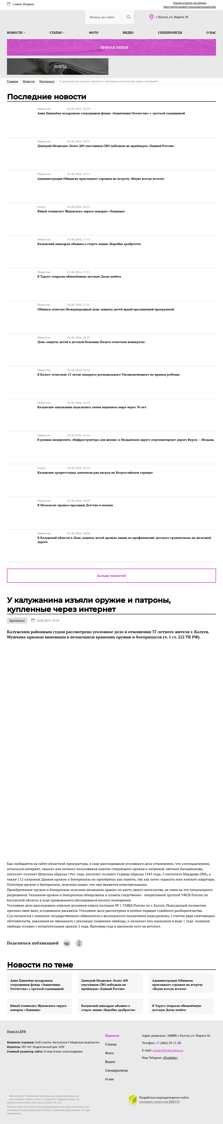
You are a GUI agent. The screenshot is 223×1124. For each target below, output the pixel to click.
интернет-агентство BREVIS (159, 1101)
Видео (128, 32)
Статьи (57, 32)
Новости (16, 32)
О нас (211, 32)
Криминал (17, 620)
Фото (93, 32)
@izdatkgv (170, 1057)
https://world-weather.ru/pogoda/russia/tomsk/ (189, 6)
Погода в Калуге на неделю (189, 3)
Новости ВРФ (16, 1031)
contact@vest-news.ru (168, 1049)
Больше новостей (111, 575)
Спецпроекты (170, 32)
